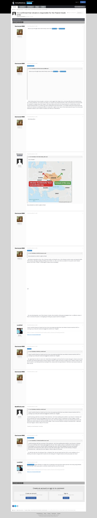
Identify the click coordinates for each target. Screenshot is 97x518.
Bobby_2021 (43, 156)
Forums (14, 7)
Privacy (48, 513)
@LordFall (29, 348)
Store (43, 7)
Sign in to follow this (72, 12)
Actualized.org (39, 513)
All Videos (30, 7)
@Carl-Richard (62, 28)
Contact (58, 513)
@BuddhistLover (30, 437)
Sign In (77, 2)
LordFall (19, 325)
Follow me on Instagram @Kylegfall (34, 334)
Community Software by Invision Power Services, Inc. (48, 516)
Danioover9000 (20, 26)
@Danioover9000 (30, 65)
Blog (37, 7)
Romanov (23, 16)
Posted (32, 26)
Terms (45, 513)
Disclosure (54, 513)
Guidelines (22, 7)
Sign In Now (66, 497)
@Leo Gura (54, 28)
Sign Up (82, 2)
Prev (16, 22)
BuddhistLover (20, 406)
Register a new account (31, 497)
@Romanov (29, 250)
